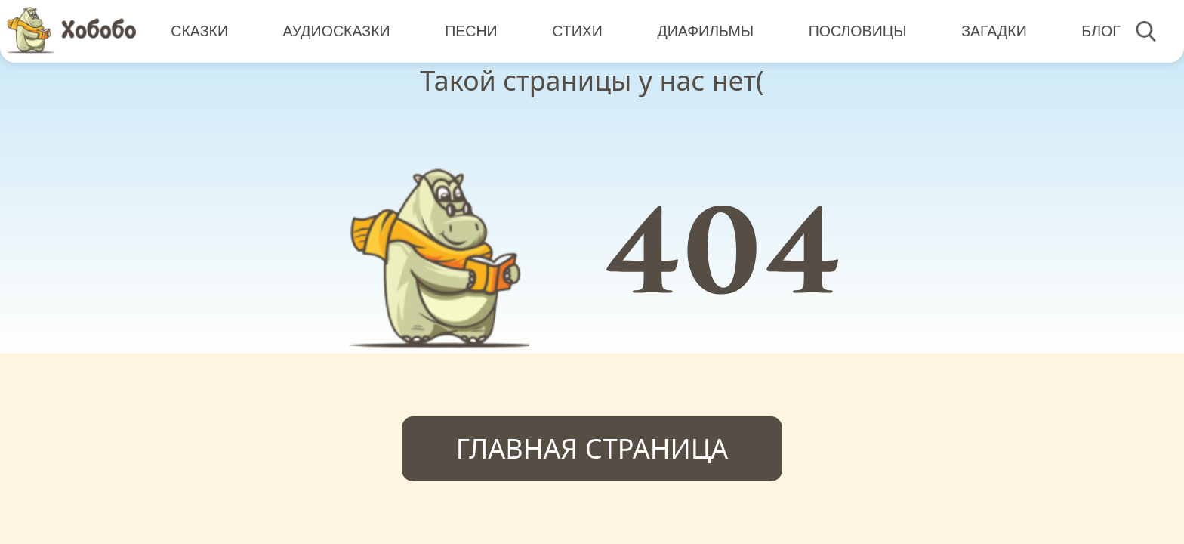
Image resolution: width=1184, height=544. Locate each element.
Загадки (994, 30)
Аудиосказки (336, 30)
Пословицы (858, 30)
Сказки (199, 30)
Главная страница (592, 448)
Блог (1101, 30)
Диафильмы (705, 30)
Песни (471, 30)
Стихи (577, 30)
